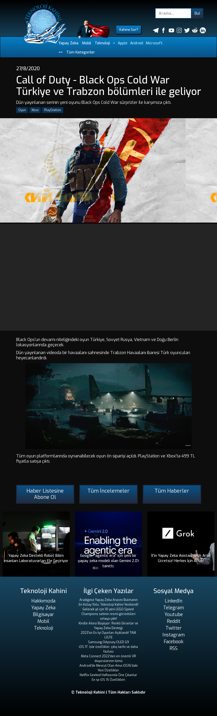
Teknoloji (102, 43)
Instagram (173, 635)
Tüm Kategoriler (80, 52)
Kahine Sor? (128, 29)
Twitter (174, 628)
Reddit (173, 621)
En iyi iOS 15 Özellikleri (108, 680)
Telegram (173, 608)
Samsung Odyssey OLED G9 (108, 642)
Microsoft (154, 43)
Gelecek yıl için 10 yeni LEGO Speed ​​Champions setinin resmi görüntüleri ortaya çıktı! (108, 614)
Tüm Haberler (172, 490)
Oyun (22, 110)
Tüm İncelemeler (108, 490)
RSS (173, 648)
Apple (122, 43)
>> (60, 52)
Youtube (174, 614)
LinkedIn (173, 601)
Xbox (35, 110)
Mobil (86, 43)
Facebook (173, 642)
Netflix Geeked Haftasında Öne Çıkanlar (108, 675)
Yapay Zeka (68, 43)
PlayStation (52, 110)
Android (136, 43)
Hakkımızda (43, 601)
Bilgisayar (43, 614)
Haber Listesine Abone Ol (45, 494)
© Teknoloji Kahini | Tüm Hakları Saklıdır (108, 692)
